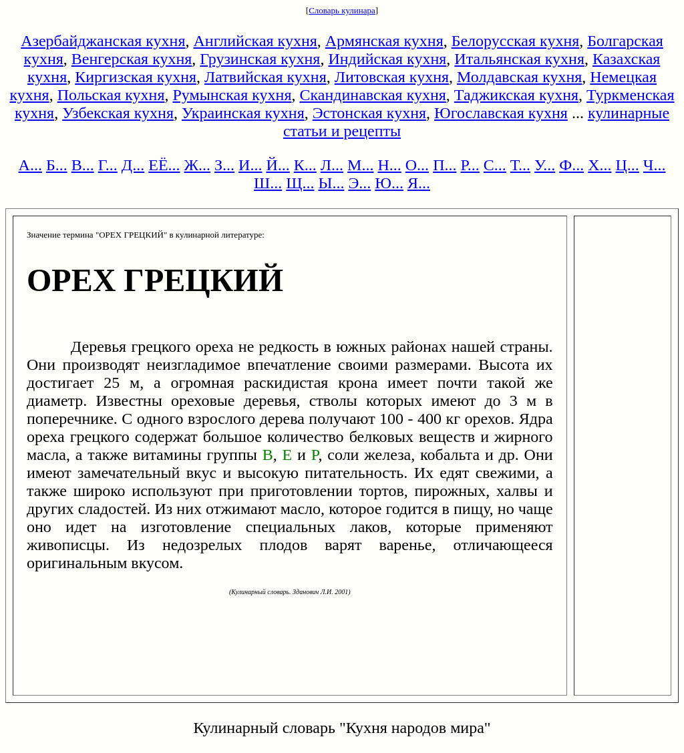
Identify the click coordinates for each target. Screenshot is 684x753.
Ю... (389, 183)
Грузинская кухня (260, 58)
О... (417, 165)
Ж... (197, 165)
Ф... (571, 165)
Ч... (654, 165)
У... (544, 165)
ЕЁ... (164, 165)
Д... (133, 165)
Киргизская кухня (135, 76)
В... (82, 165)
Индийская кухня (387, 58)
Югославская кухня (501, 112)
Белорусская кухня (516, 40)
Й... (277, 165)
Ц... (627, 165)
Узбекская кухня (118, 112)
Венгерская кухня (131, 58)
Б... (56, 165)
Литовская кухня (392, 76)
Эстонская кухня (369, 112)
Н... (389, 165)
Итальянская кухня (519, 58)
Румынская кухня (231, 94)
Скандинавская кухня (372, 94)
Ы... (331, 183)
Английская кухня (255, 40)
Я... (418, 183)
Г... (108, 165)
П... (444, 165)
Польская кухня (111, 94)
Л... (332, 165)
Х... (599, 165)
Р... (469, 165)
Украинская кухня (243, 112)
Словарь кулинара (342, 10)
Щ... (300, 183)
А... (30, 165)
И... (250, 165)
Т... (520, 165)
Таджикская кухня (516, 94)
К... (305, 165)
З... (224, 165)
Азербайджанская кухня (103, 40)
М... (360, 165)
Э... (359, 183)
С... (495, 165)
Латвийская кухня (265, 76)
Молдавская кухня (519, 76)
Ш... (268, 183)
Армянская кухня (384, 40)
